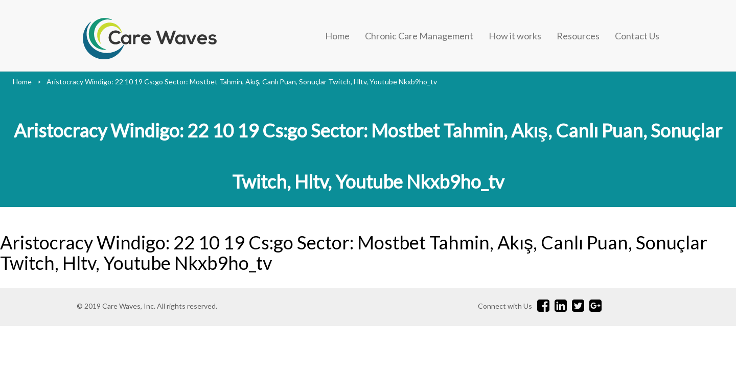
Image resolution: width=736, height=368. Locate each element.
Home (337, 35)
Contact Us (637, 35)
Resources (578, 35)
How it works (515, 35)
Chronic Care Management (419, 35)
